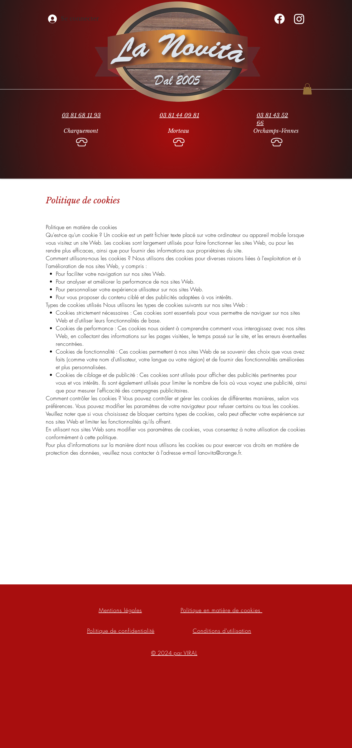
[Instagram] (299, 19)
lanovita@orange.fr (219, 452)
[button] (307, 89)
